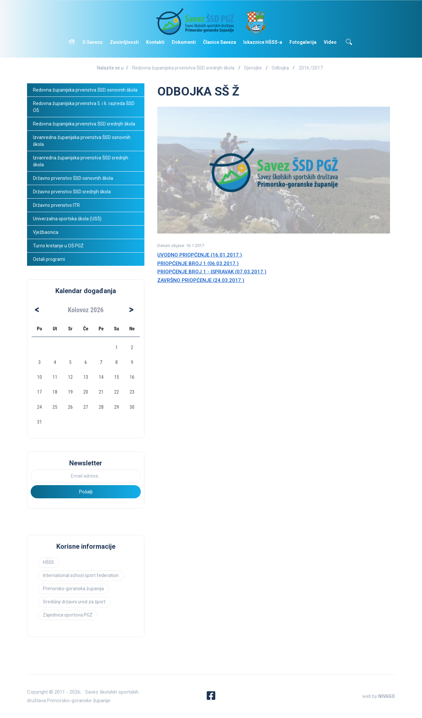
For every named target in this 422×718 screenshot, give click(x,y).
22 (116, 392)
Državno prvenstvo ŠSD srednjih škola (72, 191)
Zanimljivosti (124, 42)
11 (54, 377)
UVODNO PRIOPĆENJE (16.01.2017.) (199, 255)
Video (330, 42)
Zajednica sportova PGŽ (67, 615)
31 (39, 422)
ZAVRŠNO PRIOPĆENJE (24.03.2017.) (200, 280)
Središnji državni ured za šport (74, 601)
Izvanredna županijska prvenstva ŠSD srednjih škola (81, 161)
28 (101, 407)
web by (378, 696)
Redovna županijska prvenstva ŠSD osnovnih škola (85, 90)
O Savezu (92, 42)
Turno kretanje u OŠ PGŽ (58, 245)
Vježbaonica (45, 232)
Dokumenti (184, 42)
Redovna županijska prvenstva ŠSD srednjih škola (183, 67)
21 (101, 392)
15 (116, 377)
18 (54, 392)
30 (132, 407)
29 (116, 407)
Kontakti (155, 42)
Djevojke (253, 67)
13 (85, 377)
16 (132, 377)
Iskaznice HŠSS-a (262, 42)
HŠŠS (48, 562)
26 (70, 407)
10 (39, 377)
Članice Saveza (219, 42)
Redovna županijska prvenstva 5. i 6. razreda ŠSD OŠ (84, 107)
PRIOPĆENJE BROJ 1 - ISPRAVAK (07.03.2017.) (211, 272)
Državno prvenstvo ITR (56, 205)
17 (39, 392)
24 (39, 407)
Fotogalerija (302, 42)
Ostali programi (49, 259)
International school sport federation (81, 575)
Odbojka (280, 67)
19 (70, 392)
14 (101, 377)
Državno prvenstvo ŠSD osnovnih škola (73, 178)
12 (70, 377)
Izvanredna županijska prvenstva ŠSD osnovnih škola (82, 141)
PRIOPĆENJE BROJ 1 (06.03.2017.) (198, 263)
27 (85, 407)
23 (132, 392)
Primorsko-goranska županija (73, 588)
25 (54, 407)
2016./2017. (311, 67)
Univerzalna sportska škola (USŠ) (67, 218)
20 (85, 392)
